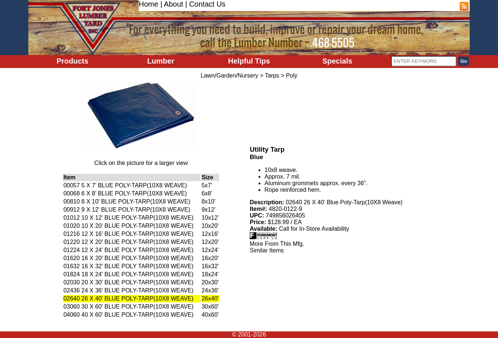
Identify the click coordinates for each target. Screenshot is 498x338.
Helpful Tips (249, 61)
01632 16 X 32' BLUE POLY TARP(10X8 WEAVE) (128, 266)
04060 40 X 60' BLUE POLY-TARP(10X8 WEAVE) (128, 315)
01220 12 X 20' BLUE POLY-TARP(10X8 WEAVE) (128, 242)
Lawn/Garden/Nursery (230, 75)
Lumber (160, 61)
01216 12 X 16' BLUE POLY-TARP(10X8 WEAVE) (128, 234)
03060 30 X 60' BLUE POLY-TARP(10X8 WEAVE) (128, 306)
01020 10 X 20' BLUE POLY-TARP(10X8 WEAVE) (128, 226)
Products (73, 61)
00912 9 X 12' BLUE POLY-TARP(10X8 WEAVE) (126, 209)
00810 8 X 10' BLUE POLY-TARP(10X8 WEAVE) (126, 201)
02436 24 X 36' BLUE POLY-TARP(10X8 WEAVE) (128, 290)
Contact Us (207, 4)
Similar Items (267, 250)
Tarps (272, 75)
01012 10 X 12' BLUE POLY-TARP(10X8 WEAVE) (128, 218)
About (173, 4)
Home (148, 4)
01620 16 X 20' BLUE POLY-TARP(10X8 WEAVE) (128, 258)
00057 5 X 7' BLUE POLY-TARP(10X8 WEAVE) (125, 185)
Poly (291, 75)
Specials (337, 61)
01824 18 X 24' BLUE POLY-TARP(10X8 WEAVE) (128, 274)
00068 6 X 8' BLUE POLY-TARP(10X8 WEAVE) (125, 193)
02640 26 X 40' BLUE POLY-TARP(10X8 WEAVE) (128, 298)
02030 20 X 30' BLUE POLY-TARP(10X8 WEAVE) (128, 282)
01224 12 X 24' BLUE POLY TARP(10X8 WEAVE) (128, 250)
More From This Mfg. (277, 244)
